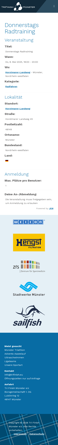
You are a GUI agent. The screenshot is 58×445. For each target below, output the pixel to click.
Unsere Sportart (13, 365)
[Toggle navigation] (54, 6)
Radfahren (11, 86)
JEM (51, 208)
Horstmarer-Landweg (17, 72)
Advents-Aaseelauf (15, 353)
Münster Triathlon (14, 350)
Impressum (20, 434)
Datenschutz (36, 434)
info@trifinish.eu (13, 374)
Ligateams (10, 361)
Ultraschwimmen (14, 357)
